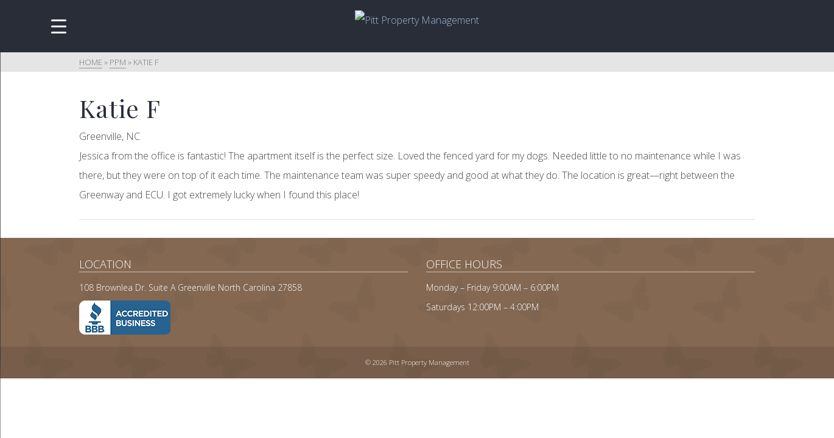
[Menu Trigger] (58, 26)
